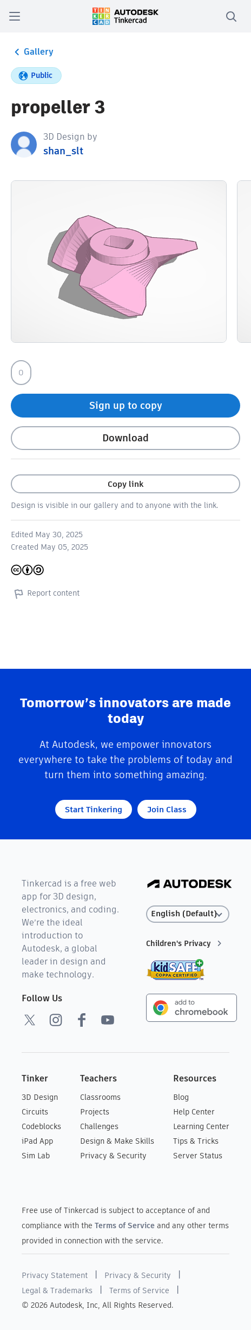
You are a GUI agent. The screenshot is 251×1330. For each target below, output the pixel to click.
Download (125, 438)
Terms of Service (125, 1225)
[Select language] (188, 913)
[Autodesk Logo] (189, 884)
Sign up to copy (125, 405)
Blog (181, 1097)
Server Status (197, 1155)
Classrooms (100, 1097)
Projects (94, 1111)
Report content (45, 593)
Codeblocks (41, 1126)
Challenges (99, 1126)
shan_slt (63, 151)
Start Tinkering (93, 809)
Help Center (194, 1111)
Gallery (32, 51)
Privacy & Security (113, 1155)
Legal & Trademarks (57, 1290)
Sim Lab (36, 1155)
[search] (231, 16)
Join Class (167, 809)
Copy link (125, 484)
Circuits (35, 1111)
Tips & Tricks (196, 1141)
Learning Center (201, 1126)
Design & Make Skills (117, 1141)
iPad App (37, 1141)
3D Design (40, 1097)
